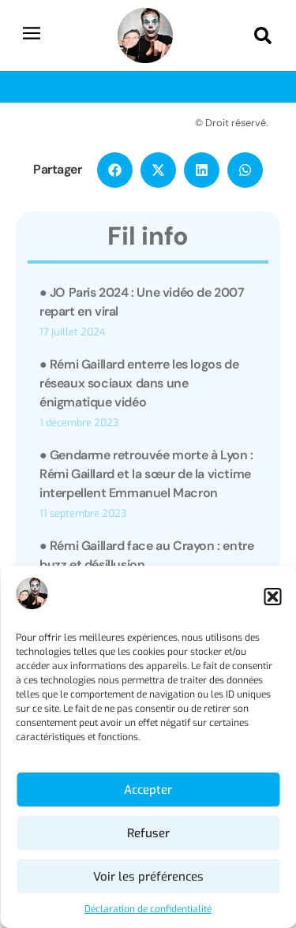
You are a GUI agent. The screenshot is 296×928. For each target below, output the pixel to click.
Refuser (148, 833)
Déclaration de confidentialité (148, 909)
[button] (272, 596)
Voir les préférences (148, 877)
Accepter (148, 790)
